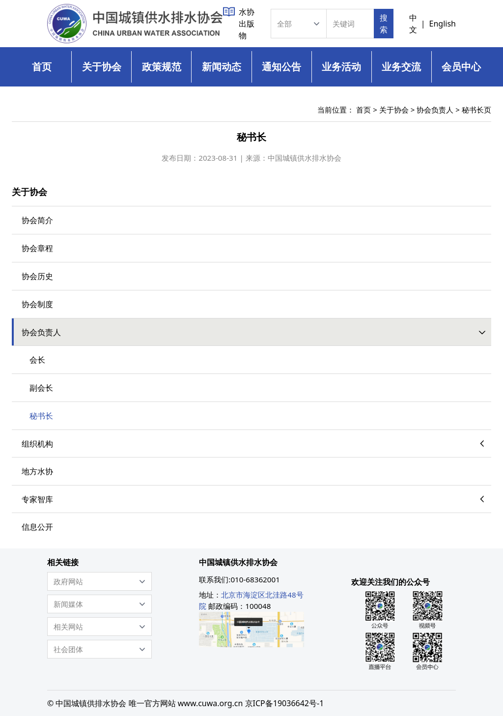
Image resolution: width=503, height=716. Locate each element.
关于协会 (101, 66)
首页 (42, 66)
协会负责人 (435, 110)
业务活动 (341, 66)
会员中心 (461, 66)
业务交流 (401, 66)
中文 (413, 23)
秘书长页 (476, 110)
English (442, 23)
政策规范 (161, 66)
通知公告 (281, 66)
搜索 (384, 23)
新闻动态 (221, 66)
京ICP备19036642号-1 (284, 703)
